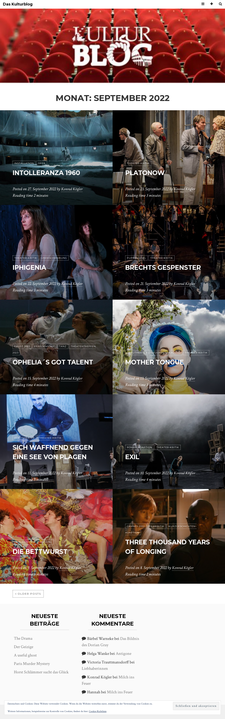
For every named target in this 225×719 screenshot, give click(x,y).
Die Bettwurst (43, 551)
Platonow (146, 173)
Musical (46, 542)
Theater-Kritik (138, 163)
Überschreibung (54, 258)
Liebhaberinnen (95, 668)
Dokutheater (137, 352)
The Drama (23, 638)
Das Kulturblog (18, 4)
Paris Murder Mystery (32, 663)
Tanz (63, 336)
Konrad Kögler (72, 189)
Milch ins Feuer (120, 692)
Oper (41, 163)
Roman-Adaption (139, 447)
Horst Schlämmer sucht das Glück (41, 672)
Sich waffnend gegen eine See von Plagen (51, 447)
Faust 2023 (22, 336)
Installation (24, 163)
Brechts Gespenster (166, 267)
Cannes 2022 (136, 526)
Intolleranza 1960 (50, 173)
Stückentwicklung (166, 352)
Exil (133, 457)
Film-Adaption (25, 542)
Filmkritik (156, 526)
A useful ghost (25, 655)
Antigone (123, 653)
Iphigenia (31, 267)
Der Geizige (23, 647)
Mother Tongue (157, 362)
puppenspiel (136, 258)
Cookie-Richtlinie (98, 711)
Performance (44, 336)
